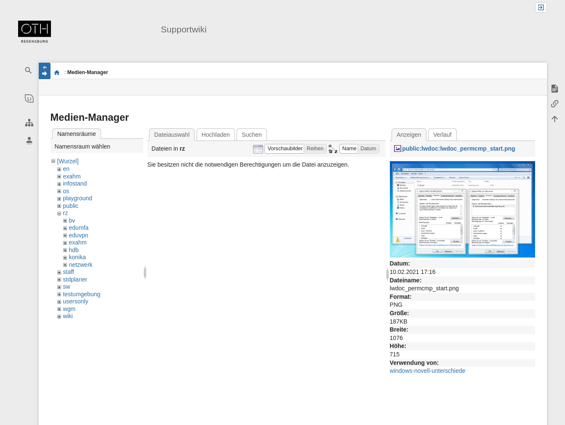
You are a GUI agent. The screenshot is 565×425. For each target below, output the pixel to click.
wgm (69, 308)
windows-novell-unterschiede (428, 370)
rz (65, 213)
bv (72, 220)
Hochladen (216, 134)
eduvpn (78, 235)
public (71, 205)
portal (57, 72)
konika (77, 257)
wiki (68, 316)
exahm (72, 176)
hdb (74, 250)
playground (77, 198)
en (66, 168)
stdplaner (75, 279)
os (66, 191)
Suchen (251, 134)
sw (66, 286)
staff (68, 271)
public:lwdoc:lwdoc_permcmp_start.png (458, 148)
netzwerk (81, 264)
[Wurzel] (68, 161)
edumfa (79, 227)
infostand (75, 183)
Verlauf (442, 134)
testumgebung (82, 294)
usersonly (75, 301)
